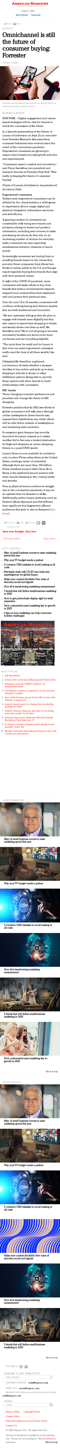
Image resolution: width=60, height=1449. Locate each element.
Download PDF (13, 527)
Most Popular (22, 15)
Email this (11, 523)
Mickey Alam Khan (15, 113)
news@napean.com (29, 1388)
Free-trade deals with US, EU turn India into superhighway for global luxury (27, 573)
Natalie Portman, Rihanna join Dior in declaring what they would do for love (29, 712)
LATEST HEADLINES (11, 548)
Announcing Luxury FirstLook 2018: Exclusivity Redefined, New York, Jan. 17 (29, 719)
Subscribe (35, 15)
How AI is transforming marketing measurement (29, 587)
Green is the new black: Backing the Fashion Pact (30, 680)
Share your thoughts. (19, 532)
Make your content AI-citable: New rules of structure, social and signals (26, 581)
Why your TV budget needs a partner (23, 560)
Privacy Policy (13, 1412)
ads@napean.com (12, 1396)
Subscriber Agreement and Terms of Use (27, 1421)
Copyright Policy (32, 1412)
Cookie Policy (13, 1416)
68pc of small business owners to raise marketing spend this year (24, 840)
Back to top (52, 1071)
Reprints (31, 523)
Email (9, 24)
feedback (48, 1439)
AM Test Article (12, 676)
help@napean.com (38, 1383)
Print (18, 24)
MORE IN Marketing (13, 800)
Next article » (50, 539)
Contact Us (11, 1425)
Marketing (7, 29)
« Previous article (11, 539)
